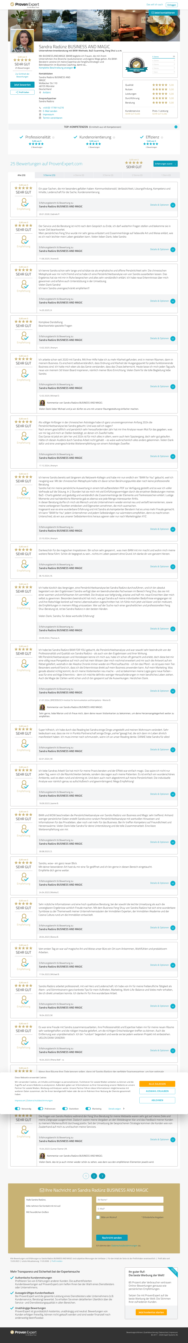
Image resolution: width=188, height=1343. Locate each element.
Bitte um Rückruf (109, 1217)
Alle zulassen (157, 1312)
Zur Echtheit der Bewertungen (22, 75)
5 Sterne (155, 56)
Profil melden (57, 1261)
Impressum (20, 1329)
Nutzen (129, 89)
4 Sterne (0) (78, 175)
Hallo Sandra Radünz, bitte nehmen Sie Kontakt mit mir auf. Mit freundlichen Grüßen (58, 1222)
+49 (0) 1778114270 (53, 107)
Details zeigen (115, 1337)
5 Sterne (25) (49, 175)
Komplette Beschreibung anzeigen (57, 67)
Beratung (130, 102)
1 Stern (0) (166, 175)
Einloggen (171, 4)
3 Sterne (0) (108, 175)
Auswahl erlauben (157, 1319)
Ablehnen (157, 1329)
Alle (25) (21, 175)
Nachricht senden (112, 1238)
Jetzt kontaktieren (163, 12)
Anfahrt (47, 92)
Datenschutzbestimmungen (40, 1329)
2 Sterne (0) (137, 175)
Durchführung (132, 98)
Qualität (129, 85)
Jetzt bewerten (22, 85)
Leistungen (130, 93)
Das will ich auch (155, 4)
